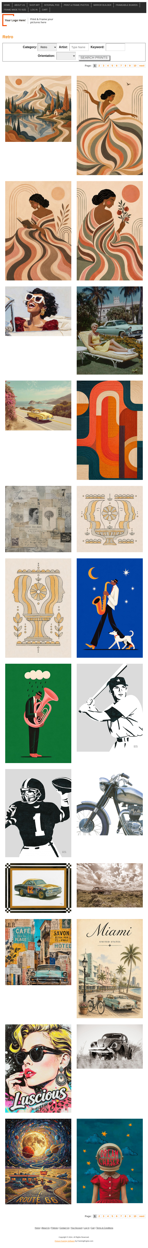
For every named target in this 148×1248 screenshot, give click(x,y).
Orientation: (46, 56)
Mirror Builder (102, 5)
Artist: (63, 47)
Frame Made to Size (15, 10)
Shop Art (34, 5)
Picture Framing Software (65, 1241)
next (141, 65)
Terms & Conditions (104, 1228)
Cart (45, 10)
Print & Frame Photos (76, 5)
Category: (30, 47)
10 (135, 65)
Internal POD (51, 5)
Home (7, 5)
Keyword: (97, 47)
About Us (19, 5)
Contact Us (64, 1228)
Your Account (76, 1228)
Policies (54, 1228)
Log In (33, 10)
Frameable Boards (127, 5)
